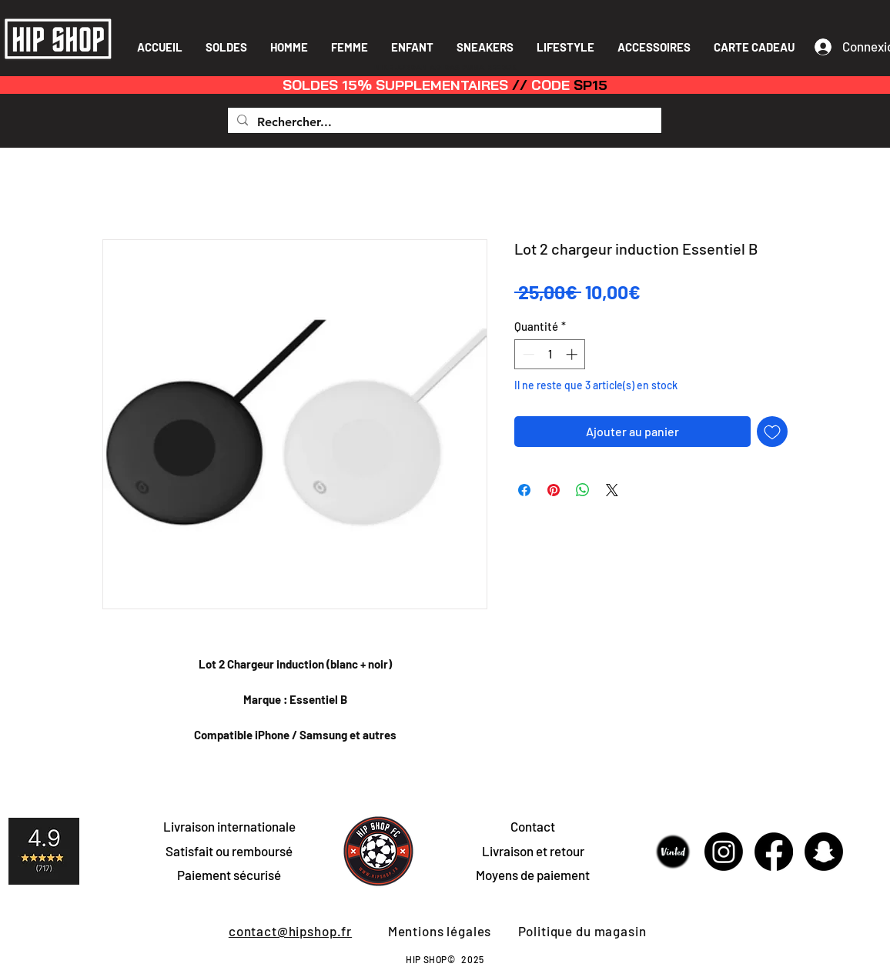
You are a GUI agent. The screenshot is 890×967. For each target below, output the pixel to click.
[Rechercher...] (443, 122)
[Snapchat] (824, 851)
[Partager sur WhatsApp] (583, 490)
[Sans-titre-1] (673, 851)
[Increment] (573, 354)
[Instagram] (723, 851)
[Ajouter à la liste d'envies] (772, 431)
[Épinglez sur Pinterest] (553, 490)
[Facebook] (773, 851)
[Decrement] (527, 354)
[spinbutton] (550, 354)
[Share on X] (612, 490)
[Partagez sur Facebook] (524, 490)
